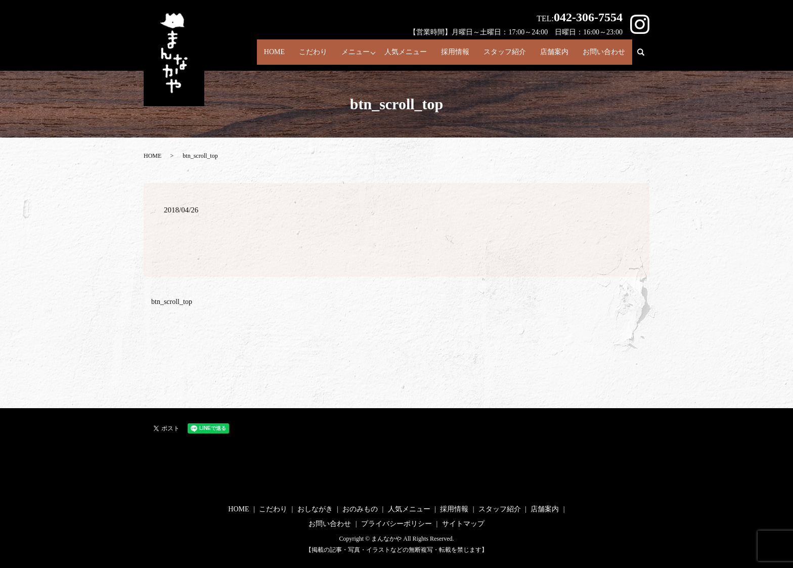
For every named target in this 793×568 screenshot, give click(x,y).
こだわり (297, 54)
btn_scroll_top (171, 301)
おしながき (315, 509)
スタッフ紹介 (497, 54)
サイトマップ (463, 524)
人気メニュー (393, 54)
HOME (254, 54)
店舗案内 (550, 54)
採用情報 (445, 54)
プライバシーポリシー (396, 524)
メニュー (342, 54)
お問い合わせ (603, 54)
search (645, 57)
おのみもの (360, 509)
